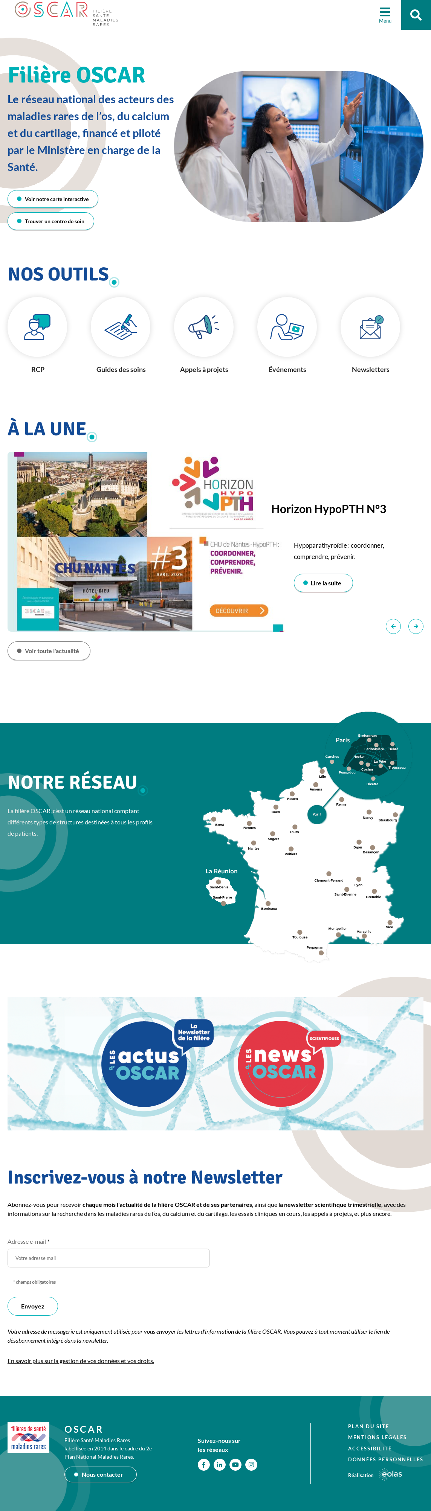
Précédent (393, 626)
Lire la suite (326, 582)
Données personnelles (385, 1459)
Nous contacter (102, 1474)
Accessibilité (370, 1449)
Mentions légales (377, 1437)
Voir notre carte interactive (57, 199)
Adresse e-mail (28, 1241)
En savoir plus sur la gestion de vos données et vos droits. (81, 1360)
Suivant (415, 626)
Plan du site (368, 1426)
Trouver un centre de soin (54, 221)
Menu (385, 21)
